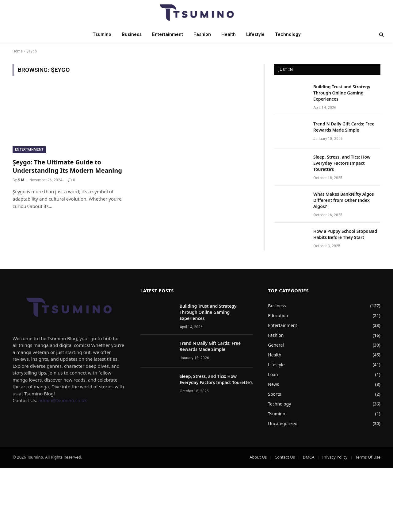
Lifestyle (255, 34)
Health (228, 34)
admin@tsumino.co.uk (62, 400)
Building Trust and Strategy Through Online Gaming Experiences (341, 93)
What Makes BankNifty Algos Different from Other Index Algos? (343, 200)
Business (132, 34)
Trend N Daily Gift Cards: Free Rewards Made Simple (343, 127)
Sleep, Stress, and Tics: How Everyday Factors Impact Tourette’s (342, 163)
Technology (287, 34)
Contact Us (285, 457)
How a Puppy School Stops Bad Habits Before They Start (345, 234)
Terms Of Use (367, 457)
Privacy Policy (334, 457)
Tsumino (102, 34)
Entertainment (167, 34)
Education (278, 315)
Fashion (202, 34)
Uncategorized (282, 423)
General (276, 345)
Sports (274, 394)
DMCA (309, 457)
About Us (258, 457)
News (273, 384)
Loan (273, 374)
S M (21, 180)
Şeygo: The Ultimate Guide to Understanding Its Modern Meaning (67, 166)
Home (18, 51)
